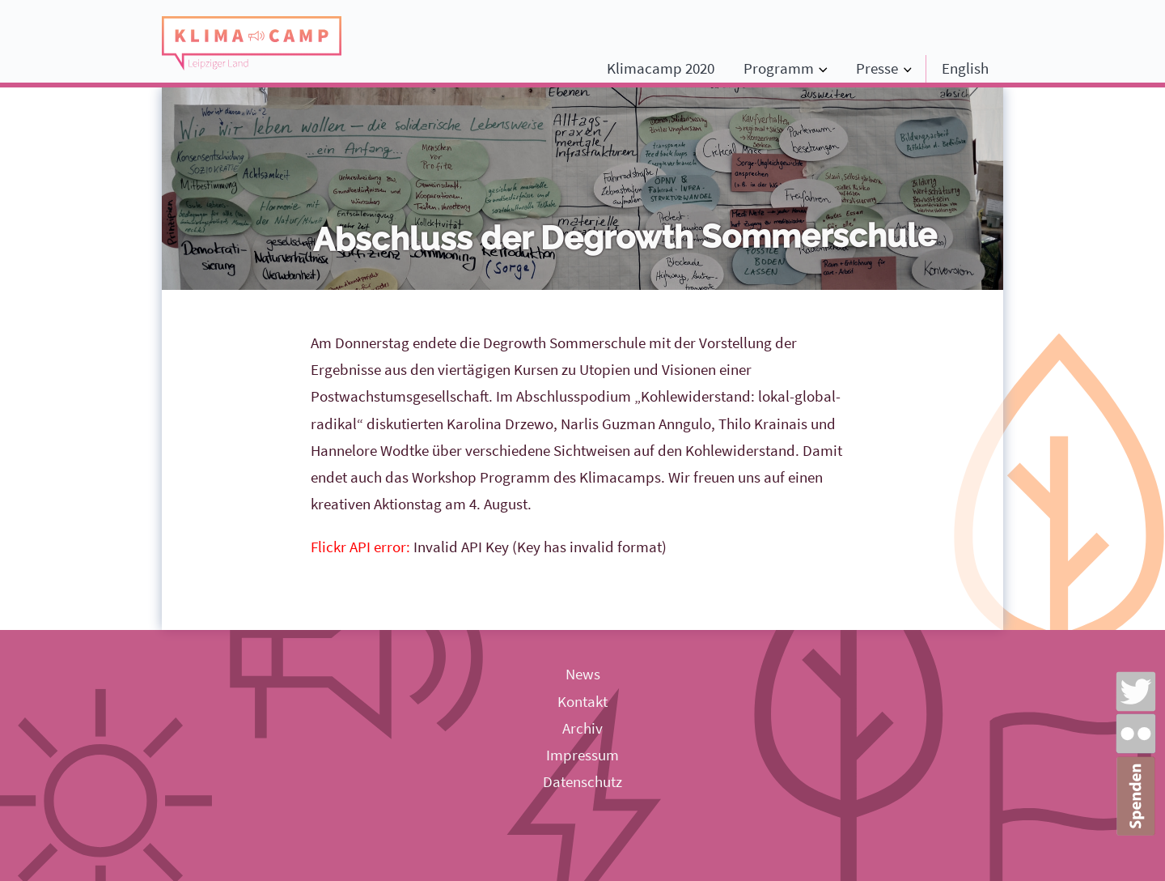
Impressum (582, 754)
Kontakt (582, 701)
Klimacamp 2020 (660, 68)
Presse (877, 68)
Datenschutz (582, 781)
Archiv (582, 728)
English (965, 68)
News (583, 673)
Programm (778, 68)
